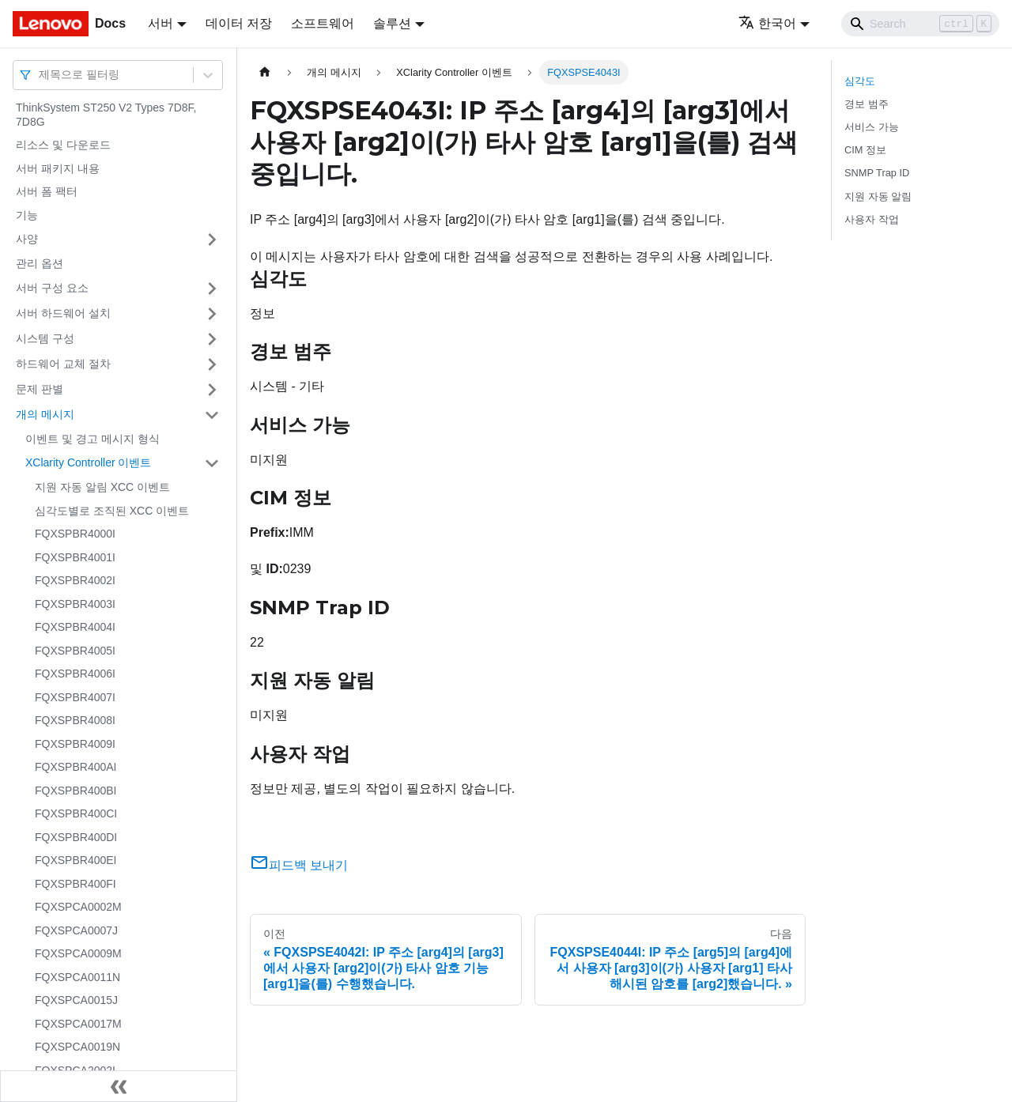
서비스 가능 (871, 127)
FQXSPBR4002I (75, 580)
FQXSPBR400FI (75, 883)
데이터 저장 (239, 23)
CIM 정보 (865, 150)
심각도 (859, 81)
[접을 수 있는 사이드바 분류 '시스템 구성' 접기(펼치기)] (211, 339)
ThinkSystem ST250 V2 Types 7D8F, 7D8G (106, 114)
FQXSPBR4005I (75, 650)
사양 (27, 238)
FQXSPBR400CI (76, 813)
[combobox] (40, 75)
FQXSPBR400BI (76, 790)
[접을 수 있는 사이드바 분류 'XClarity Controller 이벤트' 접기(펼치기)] (211, 463)
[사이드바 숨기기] (118, 1086)
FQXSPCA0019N (77, 1046)
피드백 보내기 (299, 865)
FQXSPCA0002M (78, 906)
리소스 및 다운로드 (63, 144)
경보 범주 (866, 104)
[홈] (265, 72)
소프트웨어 (322, 23)
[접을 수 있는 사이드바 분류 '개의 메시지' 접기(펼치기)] (211, 415)
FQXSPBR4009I (75, 744)
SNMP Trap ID (876, 173)
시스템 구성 (45, 338)
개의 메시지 (45, 414)
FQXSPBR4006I (75, 673)
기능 (27, 215)
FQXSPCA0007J (76, 930)
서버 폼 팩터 (46, 191)
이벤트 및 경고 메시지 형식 (92, 438)
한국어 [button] (767, 23)
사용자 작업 (871, 219)
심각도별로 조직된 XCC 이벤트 (112, 510)
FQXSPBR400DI (76, 837)
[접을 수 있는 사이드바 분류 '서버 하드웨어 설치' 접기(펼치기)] (211, 313)
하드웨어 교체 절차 (63, 363)
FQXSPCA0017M (78, 1023)
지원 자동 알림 (878, 196)
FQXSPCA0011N (77, 977)
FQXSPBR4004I (75, 627)
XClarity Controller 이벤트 (88, 462)
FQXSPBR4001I (75, 557)
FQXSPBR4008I (75, 720)
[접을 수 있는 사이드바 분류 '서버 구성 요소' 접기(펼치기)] (211, 288)
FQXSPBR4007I (75, 697)
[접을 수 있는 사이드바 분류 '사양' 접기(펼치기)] (211, 239)
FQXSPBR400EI (76, 860)
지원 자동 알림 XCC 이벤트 (102, 487)
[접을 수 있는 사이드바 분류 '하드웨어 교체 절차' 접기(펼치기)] (211, 364)
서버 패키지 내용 (58, 168)
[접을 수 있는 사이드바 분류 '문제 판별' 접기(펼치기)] (211, 389)
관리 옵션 (39, 263)
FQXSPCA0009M (78, 953)
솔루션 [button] (392, 23)
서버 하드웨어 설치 (63, 313)
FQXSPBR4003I (75, 604)
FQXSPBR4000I (75, 533)
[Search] (920, 23)
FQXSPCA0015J (76, 1000)
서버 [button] (160, 23)
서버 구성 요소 (52, 287)
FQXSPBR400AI (76, 766)
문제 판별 (39, 389)
